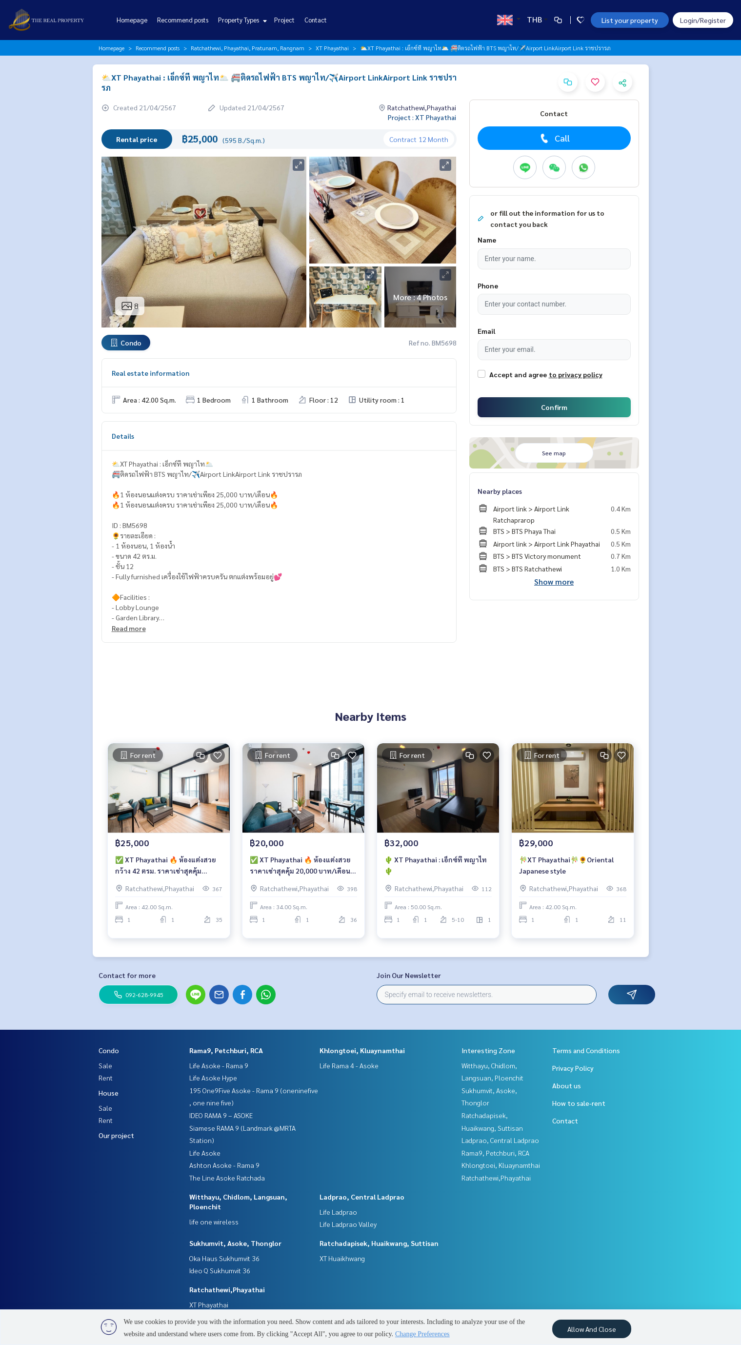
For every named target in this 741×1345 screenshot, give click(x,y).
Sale (105, 1065)
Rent (106, 1077)
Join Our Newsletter (409, 975)
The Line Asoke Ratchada (227, 1177)
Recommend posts (182, 20)
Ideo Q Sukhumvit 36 (219, 1270)
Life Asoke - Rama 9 (218, 1065)
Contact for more (127, 975)
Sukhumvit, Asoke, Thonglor (235, 1243)
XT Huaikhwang (342, 1258)
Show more (554, 581)
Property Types (241, 20)
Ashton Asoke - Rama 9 (224, 1165)
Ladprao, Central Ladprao (362, 1196)
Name (487, 239)
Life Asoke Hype (213, 1077)
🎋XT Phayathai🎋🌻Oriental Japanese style (566, 870)
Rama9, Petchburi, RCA (226, 1050)
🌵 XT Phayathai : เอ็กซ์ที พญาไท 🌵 (435, 870)
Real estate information (150, 372)
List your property (629, 20)
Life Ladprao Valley (348, 1224)
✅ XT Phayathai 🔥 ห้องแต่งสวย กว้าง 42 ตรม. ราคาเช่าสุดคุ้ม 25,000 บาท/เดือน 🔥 (165, 870)
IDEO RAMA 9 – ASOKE (221, 1115)
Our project (116, 1135)
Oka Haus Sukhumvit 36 (224, 1258)
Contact (315, 20)
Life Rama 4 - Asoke (349, 1065)
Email (486, 330)
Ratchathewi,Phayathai (227, 1289)
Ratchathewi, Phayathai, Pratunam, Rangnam (247, 48)
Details (123, 435)
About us (566, 1085)
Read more (129, 628)
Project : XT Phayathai (422, 117)
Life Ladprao (338, 1211)
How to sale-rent (578, 1103)
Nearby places (500, 491)
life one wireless (214, 1221)
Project (284, 20)
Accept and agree (518, 374)
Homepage (132, 20)
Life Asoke (204, 1152)
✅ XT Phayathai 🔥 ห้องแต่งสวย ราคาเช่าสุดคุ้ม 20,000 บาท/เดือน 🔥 (300, 870)
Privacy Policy (573, 1067)
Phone (488, 285)
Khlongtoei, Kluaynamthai (362, 1050)
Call (554, 138)
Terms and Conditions (586, 1050)
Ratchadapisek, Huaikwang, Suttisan (379, 1243)
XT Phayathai (332, 48)
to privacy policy (575, 374)
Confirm (554, 407)
